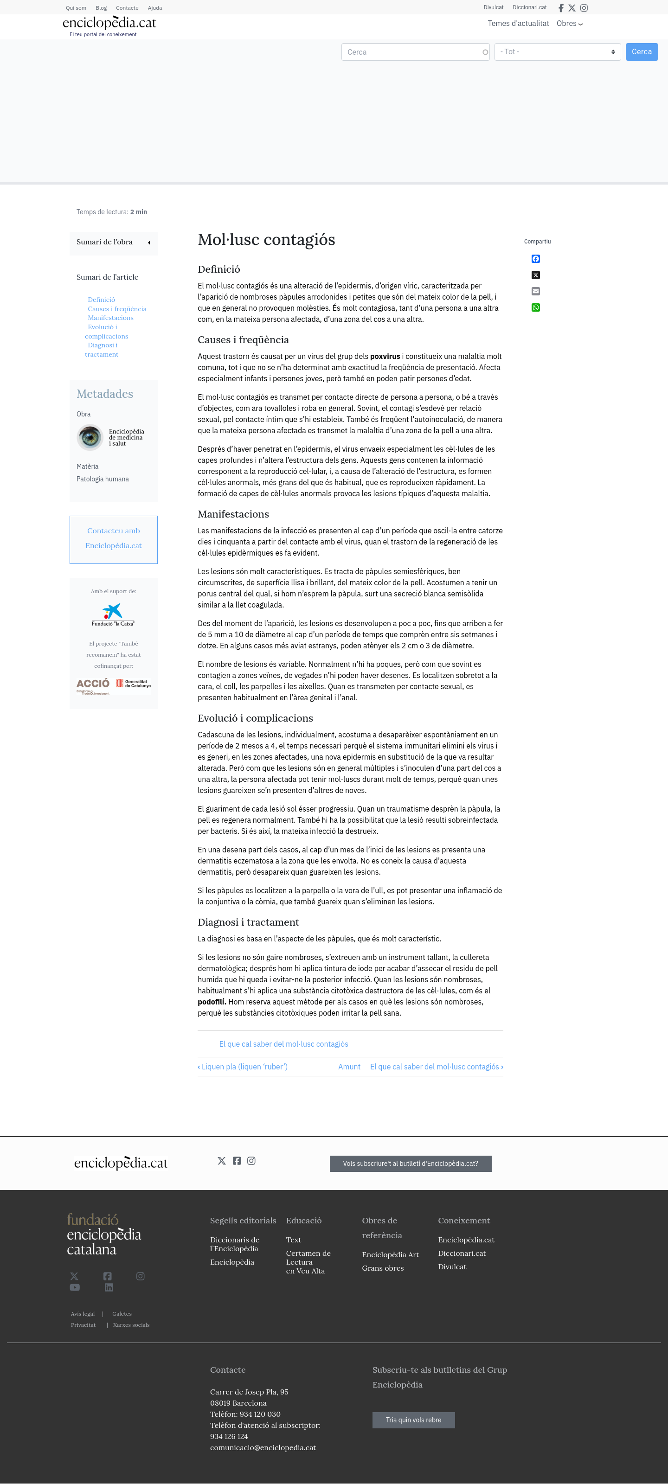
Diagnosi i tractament (102, 349)
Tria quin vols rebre (414, 1420)
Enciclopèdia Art (390, 1254)
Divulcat (494, 7)
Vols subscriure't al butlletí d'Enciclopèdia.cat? (411, 1163)
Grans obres (383, 1268)
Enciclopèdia (232, 1262)
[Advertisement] (168, 110)
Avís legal (83, 1313)
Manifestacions (110, 317)
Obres (567, 23)
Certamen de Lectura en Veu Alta (308, 1261)
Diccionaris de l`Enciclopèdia (234, 1244)
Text (294, 1239)
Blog (101, 7)
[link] (114, 242)
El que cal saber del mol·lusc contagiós (283, 1044)
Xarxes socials (131, 1324)
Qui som (76, 7)
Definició (101, 299)
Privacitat (83, 1324)
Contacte (127, 7)
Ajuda (155, 7)
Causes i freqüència (117, 309)
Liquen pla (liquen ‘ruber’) (243, 1066)
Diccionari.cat (530, 7)
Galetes (122, 1313)
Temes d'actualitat (518, 23)
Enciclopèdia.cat (466, 1239)
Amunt (349, 1066)
